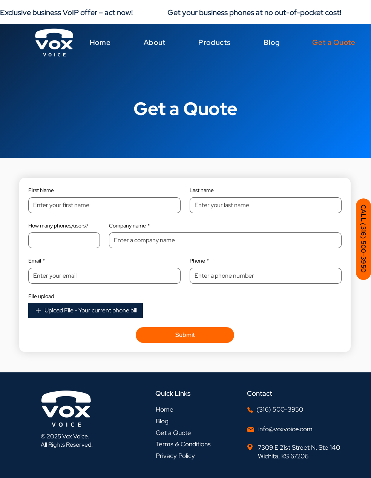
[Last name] (263, 205)
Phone (199, 261)
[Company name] (223, 240)
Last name (202, 190)
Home (164, 409)
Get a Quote (173, 433)
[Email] (102, 275)
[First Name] (102, 205)
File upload (41, 296)
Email (36, 261)
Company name (129, 226)
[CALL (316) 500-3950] (363, 239)
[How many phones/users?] (62, 240)
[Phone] (263, 275)
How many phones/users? (58, 225)
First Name (41, 190)
